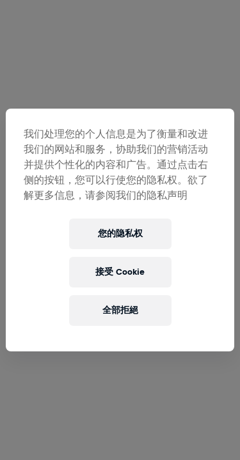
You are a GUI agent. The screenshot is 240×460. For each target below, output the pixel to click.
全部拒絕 (120, 310)
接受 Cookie (120, 272)
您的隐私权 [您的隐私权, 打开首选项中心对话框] (120, 233)
